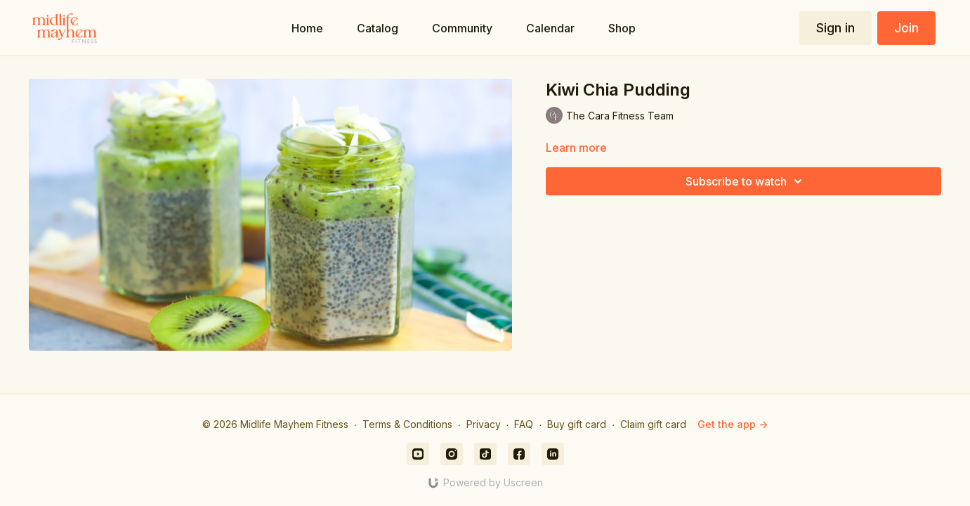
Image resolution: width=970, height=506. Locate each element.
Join (906, 27)
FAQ (523, 424)
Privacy (483, 424)
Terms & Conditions (407, 424)
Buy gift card (576, 424)
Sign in (835, 27)
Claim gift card (653, 424)
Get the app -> (732, 424)
